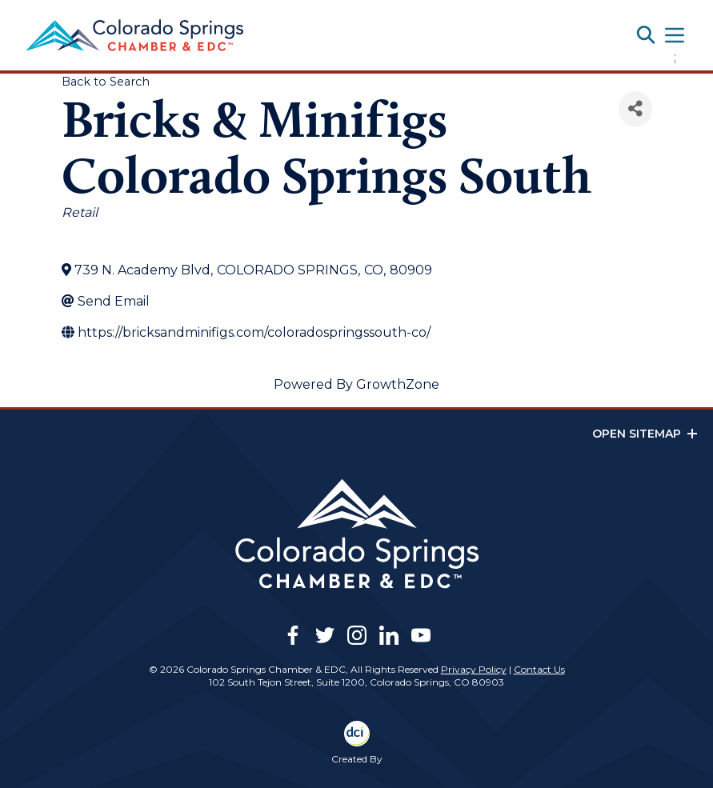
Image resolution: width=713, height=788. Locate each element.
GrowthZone (397, 384)
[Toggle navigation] (674, 35)
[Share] (635, 109)
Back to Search (106, 81)
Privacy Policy (474, 669)
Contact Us (539, 669)
